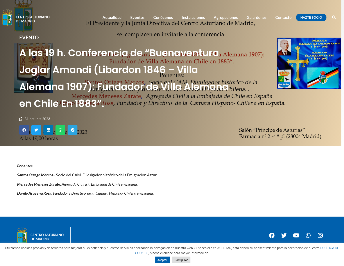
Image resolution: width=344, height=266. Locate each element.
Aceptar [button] (162, 260)
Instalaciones (193, 17)
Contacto (283, 17)
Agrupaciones (226, 17)
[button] (334, 17)
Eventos (137, 17)
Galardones (257, 17)
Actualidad (112, 17)
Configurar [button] (181, 260)
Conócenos (163, 17)
